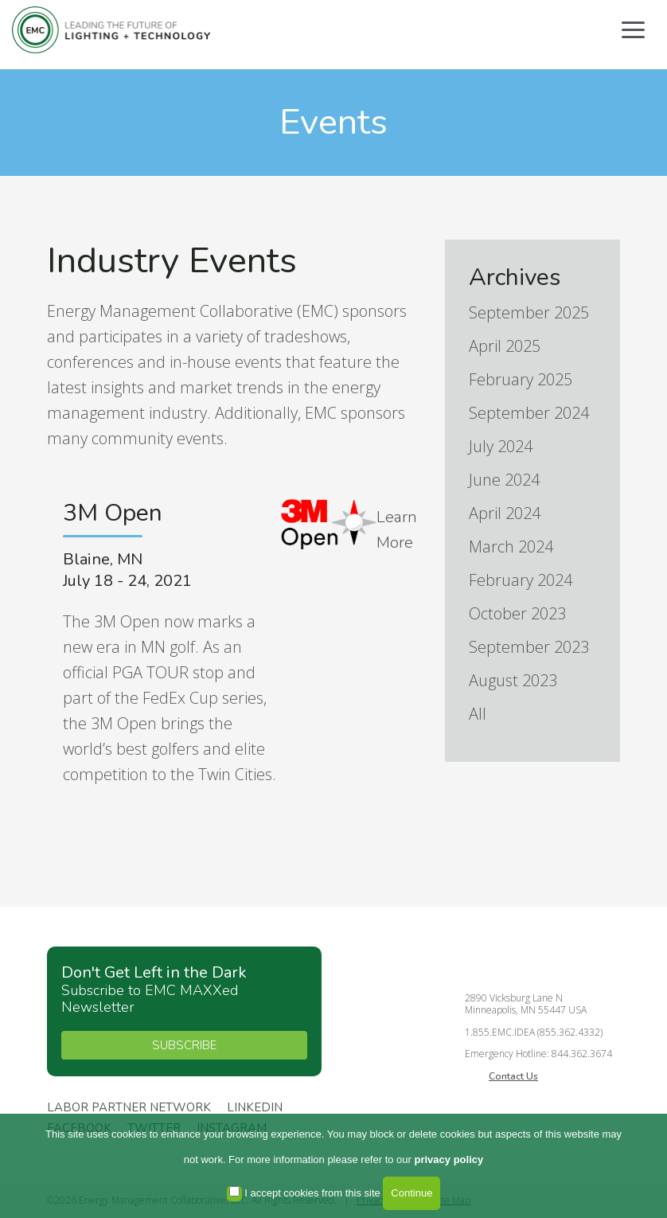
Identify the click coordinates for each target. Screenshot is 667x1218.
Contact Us (513, 1076)
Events (333, 122)
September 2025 (529, 312)
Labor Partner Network (129, 1108)
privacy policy (449, 1159)
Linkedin (255, 1108)
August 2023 (513, 680)
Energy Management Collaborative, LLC (111, 29)
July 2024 (500, 446)
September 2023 (529, 647)
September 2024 (529, 413)
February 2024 (520, 580)
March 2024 (511, 546)
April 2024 (504, 513)
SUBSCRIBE (184, 1045)
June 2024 (504, 479)
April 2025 (504, 346)
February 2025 (520, 379)
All (477, 713)
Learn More (396, 529)
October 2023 (517, 613)
